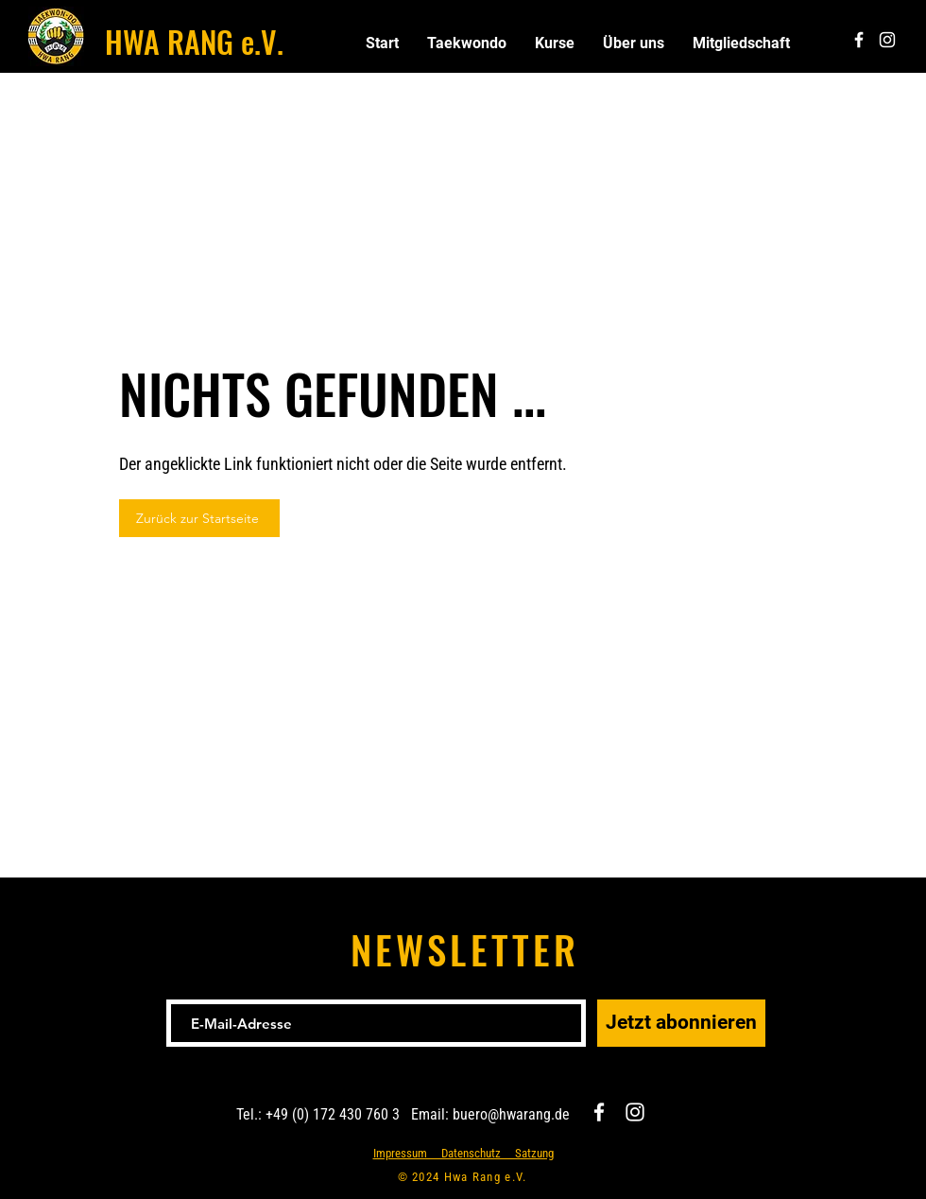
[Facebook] (599, 1112)
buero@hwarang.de (511, 1114)
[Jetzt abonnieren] (681, 1023)
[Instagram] (635, 1112)
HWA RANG (169, 41)
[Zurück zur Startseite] (199, 518)
